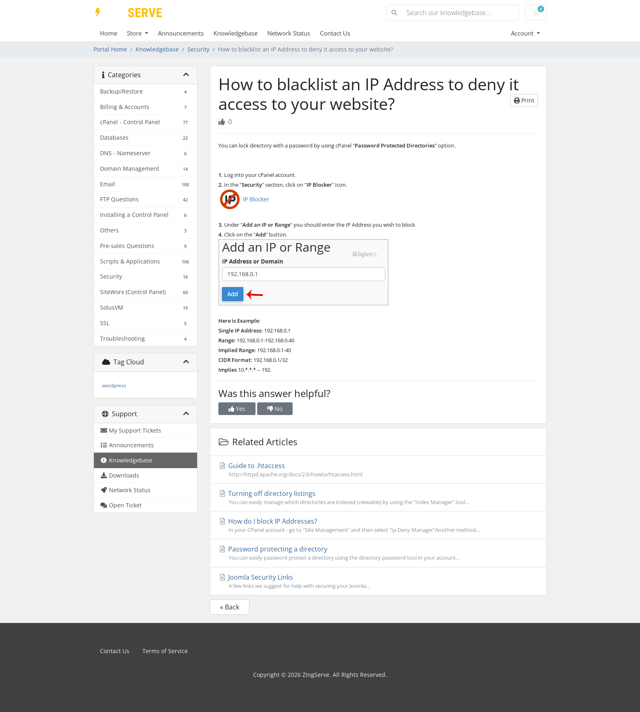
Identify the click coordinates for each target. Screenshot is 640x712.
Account (523, 33)
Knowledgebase (235, 33)
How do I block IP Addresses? (378, 525)
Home (108, 33)
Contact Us (335, 33)
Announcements (181, 33)
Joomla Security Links (378, 581)
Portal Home (110, 49)
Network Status (288, 33)
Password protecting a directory (378, 553)
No (274, 409)
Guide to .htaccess (378, 469)
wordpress (114, 385)
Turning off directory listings (378, 497)
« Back (229, 607)
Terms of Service (165, 651)
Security (198, 49)
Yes (237, 409)
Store (135, 33)
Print (524, 100)
